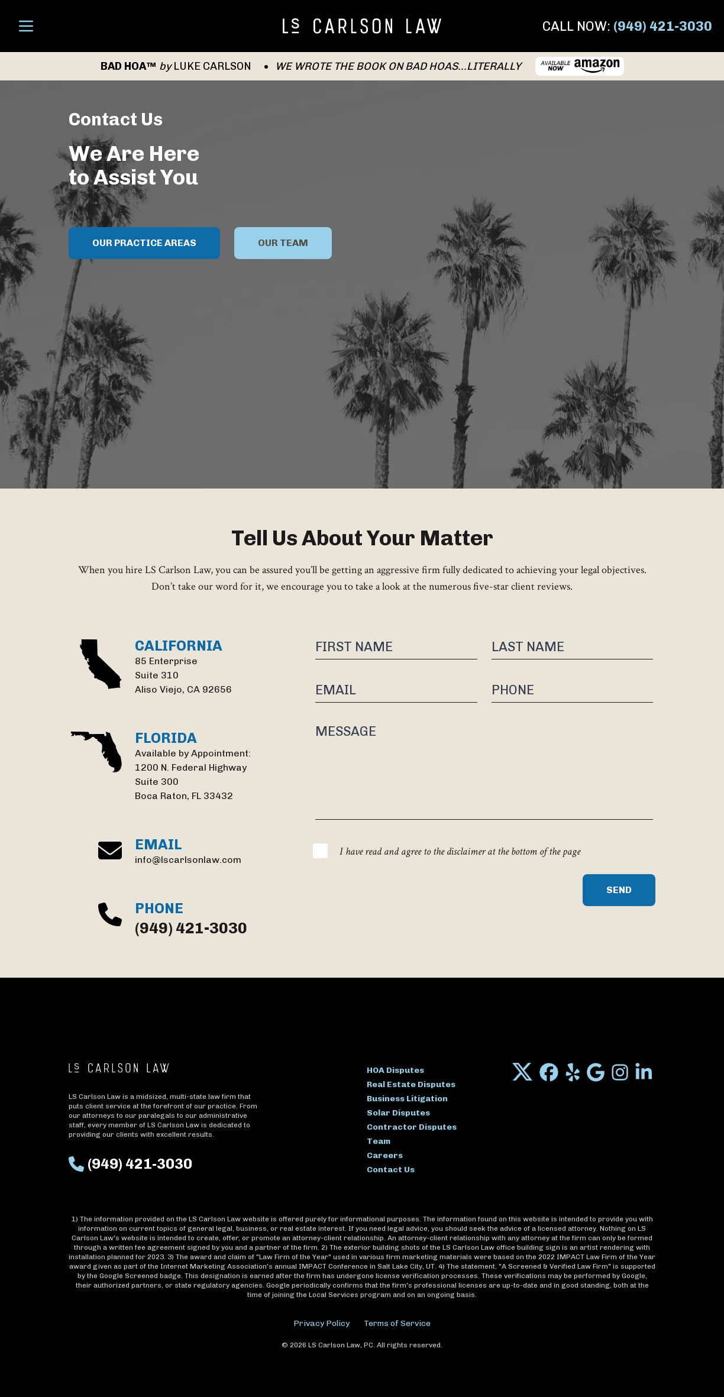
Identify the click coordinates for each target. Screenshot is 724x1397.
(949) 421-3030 (662, 26)
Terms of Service (397, 1323)
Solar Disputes (398, 1113)
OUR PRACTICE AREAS (144, 242)
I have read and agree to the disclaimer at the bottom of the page (460, 851)
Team (378, 1141)
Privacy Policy (321, 1323)
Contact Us (391, 1170)
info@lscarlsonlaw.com (188, 859)
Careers (385, 1155)
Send (619, 889)
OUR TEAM (283, 242)
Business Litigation (407, 1099)
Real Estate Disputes (411, 1084)
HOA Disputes (395, 1070)
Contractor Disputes (412, 1127)
